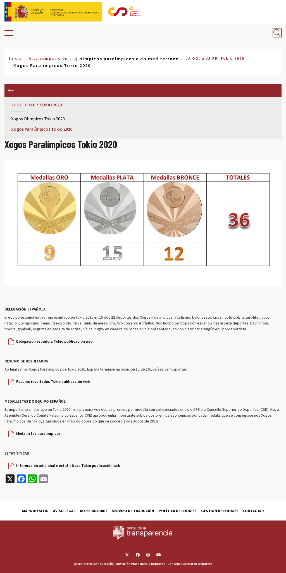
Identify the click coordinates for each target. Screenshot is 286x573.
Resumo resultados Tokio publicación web (53, 381)
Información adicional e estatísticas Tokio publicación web (68, 465)
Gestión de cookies (220, 510)
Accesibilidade (94, 510)
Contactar (253, 510)
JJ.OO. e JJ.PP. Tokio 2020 (215, 58)
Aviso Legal (64, 510)
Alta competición (48, 58)
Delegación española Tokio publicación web (54, 341)
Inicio (15, 58)
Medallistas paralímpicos (38, 433)
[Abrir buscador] (277, 32)
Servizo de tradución (133, 510)
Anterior (10, 90)
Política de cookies (178, 510)
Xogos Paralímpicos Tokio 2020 (41, 129)
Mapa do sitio (35, 510)
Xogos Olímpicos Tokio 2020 (38, 118)
